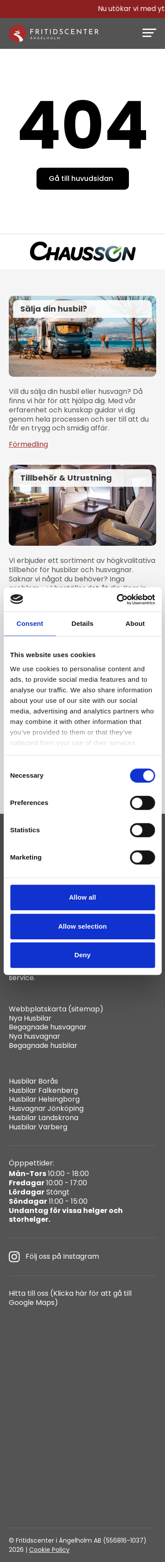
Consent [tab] (29, 623)
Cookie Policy (49, 1549)
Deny (82, 955)
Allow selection (82, 926)
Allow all (82, 897)
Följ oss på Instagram (54, 1256)
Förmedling (28, 444)
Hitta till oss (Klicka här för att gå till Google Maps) (70, 1298)
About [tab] (135, 623)
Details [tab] (83, 623)
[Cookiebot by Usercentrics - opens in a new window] (117, 599)
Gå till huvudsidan (81, 178)
